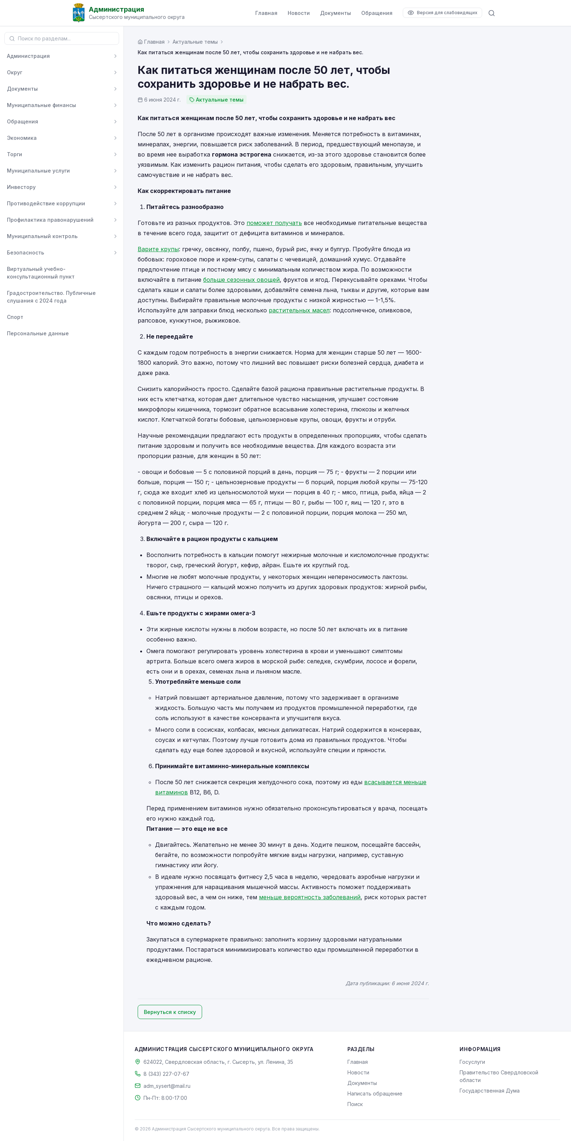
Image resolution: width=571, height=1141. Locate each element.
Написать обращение (374, 1093)
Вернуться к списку (170, 1012)
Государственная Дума (490, 1090)
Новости (299, 13)
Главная (266, 13)
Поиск (355, 1104)
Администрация (28, 56)
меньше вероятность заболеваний (310, 897)
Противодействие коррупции (46, 203)
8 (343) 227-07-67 (166, 1074)
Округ (14, 72)
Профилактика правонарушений (50, 220)
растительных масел (299, 310)
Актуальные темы (195, 42)
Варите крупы (158, 249)
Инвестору (21, 187)
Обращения (377, 13)
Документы (335, 13)
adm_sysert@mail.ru (166, 1086)
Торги (14, 154)
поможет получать (274, 222)
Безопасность (25, 252)
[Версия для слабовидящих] (442, 13)
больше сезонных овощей (241, 279)
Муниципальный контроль (42, 236)
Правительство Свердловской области (499, 1076)
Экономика (22, 138)
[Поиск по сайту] (491, 13)
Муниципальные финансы (41, 105)
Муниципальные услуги (38, 170)
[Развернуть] (115, 56)
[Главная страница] (151, 42)
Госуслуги (472, 1062)
